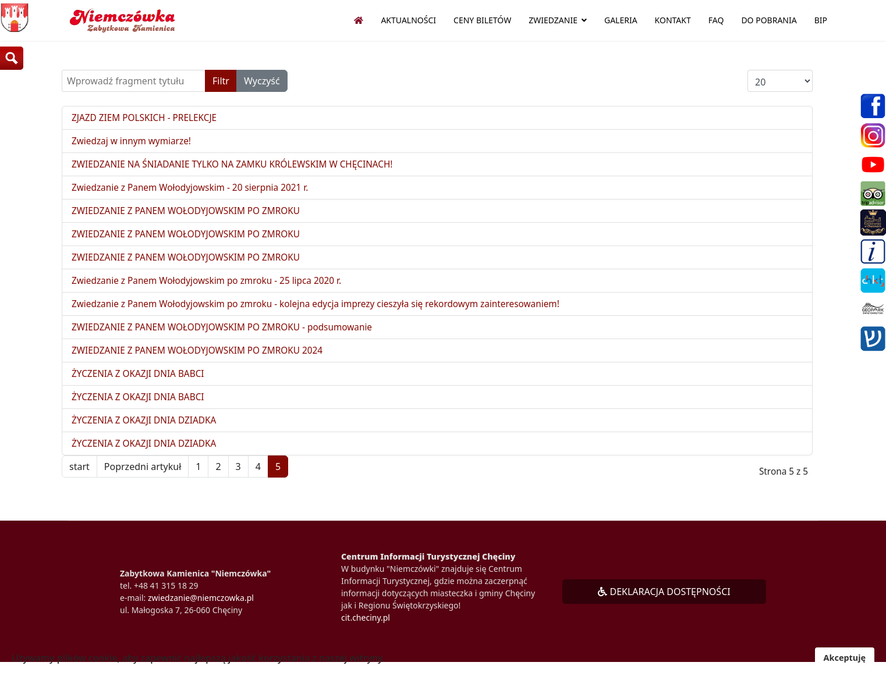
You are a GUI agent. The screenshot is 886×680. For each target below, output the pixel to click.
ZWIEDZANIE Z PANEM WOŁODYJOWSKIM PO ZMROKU (191, 213)
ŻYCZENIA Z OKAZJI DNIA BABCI (141, 380)
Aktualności (408, 20)
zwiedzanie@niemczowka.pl (201, 606)
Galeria (620, 20)
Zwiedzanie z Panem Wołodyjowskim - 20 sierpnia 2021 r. (195, 189)
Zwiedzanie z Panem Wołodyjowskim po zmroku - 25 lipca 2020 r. (212, 285)
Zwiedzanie (553, 20)
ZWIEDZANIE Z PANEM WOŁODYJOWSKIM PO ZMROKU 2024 (203, 356)
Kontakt (673, 20)
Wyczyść (262, 80)
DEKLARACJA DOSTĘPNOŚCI (664, 600)
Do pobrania (768, 20)
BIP (820, 20)
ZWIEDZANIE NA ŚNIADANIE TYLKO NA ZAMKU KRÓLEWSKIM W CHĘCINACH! (239, 165)
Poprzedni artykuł (142, 475)
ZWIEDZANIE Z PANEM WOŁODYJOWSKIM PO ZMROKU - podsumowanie (228, 332)
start (79, 475)
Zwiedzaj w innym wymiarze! (134, 142)
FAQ (716, 20)
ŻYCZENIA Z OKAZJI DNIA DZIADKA (147, 428)
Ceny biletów (482, 20)
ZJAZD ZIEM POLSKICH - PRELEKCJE (147, 118)
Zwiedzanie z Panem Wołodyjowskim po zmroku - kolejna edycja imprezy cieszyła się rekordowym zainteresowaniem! (326, 308)
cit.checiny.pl (365, 626)
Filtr (220, 80)
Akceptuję (845, 657)
